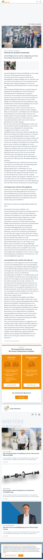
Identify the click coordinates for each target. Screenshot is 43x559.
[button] (20, 555)
